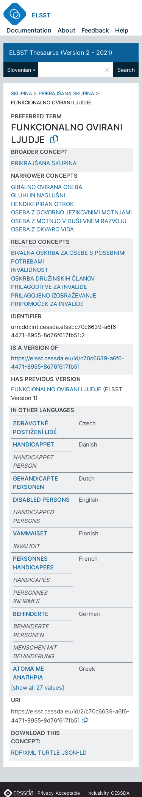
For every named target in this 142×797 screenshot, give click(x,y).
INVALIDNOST (29, 269)
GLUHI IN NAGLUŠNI (38, 195)
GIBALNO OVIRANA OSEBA (46, 187)
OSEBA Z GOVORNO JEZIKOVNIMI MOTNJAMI (71, 212)
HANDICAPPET (33, 444)
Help (121, 30)
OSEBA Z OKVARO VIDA (42, 229)
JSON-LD (74, 752)
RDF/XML (23, 752)
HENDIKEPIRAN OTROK (42, 204)
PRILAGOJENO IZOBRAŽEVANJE (53, 295)
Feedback (95, 30)
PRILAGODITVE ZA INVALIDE (49, 286)
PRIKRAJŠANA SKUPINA (66, 93)
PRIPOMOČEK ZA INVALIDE (47, 303)
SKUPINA (21, 93)
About (66, 30)
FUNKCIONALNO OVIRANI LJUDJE (56, 389)
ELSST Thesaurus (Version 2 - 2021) (60, 52)
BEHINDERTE (30, 613)
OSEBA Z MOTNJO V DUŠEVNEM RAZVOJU (68, 221)
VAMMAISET (30, 533)
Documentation (28, 30)
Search (126, 70)
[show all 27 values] (37, 687)
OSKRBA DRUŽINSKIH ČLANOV (53, 278)
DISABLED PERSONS (41, 499)
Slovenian (19, 70)
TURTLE (49, 752)
